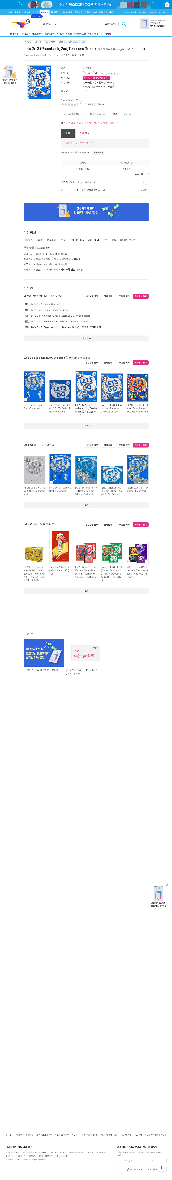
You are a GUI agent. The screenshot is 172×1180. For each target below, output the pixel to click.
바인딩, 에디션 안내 (77, 42)
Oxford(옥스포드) (62, 55)
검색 (124, 24)
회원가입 (134, 12)
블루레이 (103, 12)
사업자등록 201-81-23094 (34, 1152)
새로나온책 (49, 33)
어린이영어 (93, 33)
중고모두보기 (140, 173)
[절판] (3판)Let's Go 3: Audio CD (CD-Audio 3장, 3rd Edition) (111, 491)
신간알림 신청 (43, 247)
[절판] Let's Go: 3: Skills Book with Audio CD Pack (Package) (86, 491)
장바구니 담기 (140, 296)
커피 (111, 12)
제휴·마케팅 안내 (89, 1134)
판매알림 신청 (82, 168)
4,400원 (126, 168)
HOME (9, 12)
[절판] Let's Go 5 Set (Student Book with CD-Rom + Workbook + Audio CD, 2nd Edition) (86, 573)
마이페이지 (143, 12)
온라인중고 (68, 12)
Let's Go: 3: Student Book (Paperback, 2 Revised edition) (61, 315)
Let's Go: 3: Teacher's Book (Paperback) (34, 406)
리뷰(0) (101, 104)
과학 (56, 259)
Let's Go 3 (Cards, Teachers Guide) (49, 309)
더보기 (80, 269)
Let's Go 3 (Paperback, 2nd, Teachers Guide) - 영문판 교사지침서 (66, 327)
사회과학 (53, 269)
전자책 (27, 12)
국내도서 (18, 12)
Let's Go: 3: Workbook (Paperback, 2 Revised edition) (59, 321)
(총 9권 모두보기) (84, 357)
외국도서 (44, 12)
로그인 (126, 12)
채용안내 (20, 1134)
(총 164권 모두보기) (45, 524)
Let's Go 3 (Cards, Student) (45, 304)
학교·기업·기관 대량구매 (156, 1134)
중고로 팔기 (92, 181)
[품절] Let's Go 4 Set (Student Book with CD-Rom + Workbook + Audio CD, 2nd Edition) (112, 573)
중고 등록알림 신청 (72, 182)
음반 (95, 12)
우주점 (88, 12)
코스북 (48, 254)
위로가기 (161, 1168)
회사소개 (10, 1134)
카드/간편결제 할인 (72, 114)
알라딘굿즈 (56, 12)
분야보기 (14, 33)
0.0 (79, 104)
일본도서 (26, 33)
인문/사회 (41, 269)
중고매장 (78, 12)
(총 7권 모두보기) (54, 296)
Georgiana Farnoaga (34, 55)
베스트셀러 (37, 33)
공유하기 (144, 49)
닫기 (167, 4)
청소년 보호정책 (62, 1134)
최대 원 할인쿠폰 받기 (96, 77)
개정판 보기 (98, 152)
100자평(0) (89, 104)
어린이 (39, 254)
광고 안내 (138, 1134)
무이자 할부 (97, 114)
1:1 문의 (129, 1160)
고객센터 (153, 12)
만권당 (35, 12)
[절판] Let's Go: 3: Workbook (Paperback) (137, 489)
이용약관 (30, 1134)
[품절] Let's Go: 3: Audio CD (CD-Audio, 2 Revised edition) (60, 408)
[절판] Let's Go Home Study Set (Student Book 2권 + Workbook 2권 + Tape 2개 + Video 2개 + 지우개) (34, 573)
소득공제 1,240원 (121, 114)
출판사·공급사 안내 (122, 1134)
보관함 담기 (124, 296)
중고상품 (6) (127, 162)
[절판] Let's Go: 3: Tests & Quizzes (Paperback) (34, 491)
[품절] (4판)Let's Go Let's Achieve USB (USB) (59, 570)
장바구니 (162, 12)
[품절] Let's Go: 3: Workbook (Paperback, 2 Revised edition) (111, 408)
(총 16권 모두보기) (46, 445)
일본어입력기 (111, 24)
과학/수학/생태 (43, 259)
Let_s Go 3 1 (128, 49)
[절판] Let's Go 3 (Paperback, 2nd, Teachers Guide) (86, 408)
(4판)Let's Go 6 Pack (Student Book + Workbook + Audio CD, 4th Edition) (137, 571)
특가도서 (60, 33)
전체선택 (108, 296)
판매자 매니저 (105, 1134)
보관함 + (84, 133)
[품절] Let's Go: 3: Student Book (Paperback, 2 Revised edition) (137, 408)
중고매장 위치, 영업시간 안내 (143, 1169)
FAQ (154, 1160)
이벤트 (69, 33)
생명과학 (66, 259)
